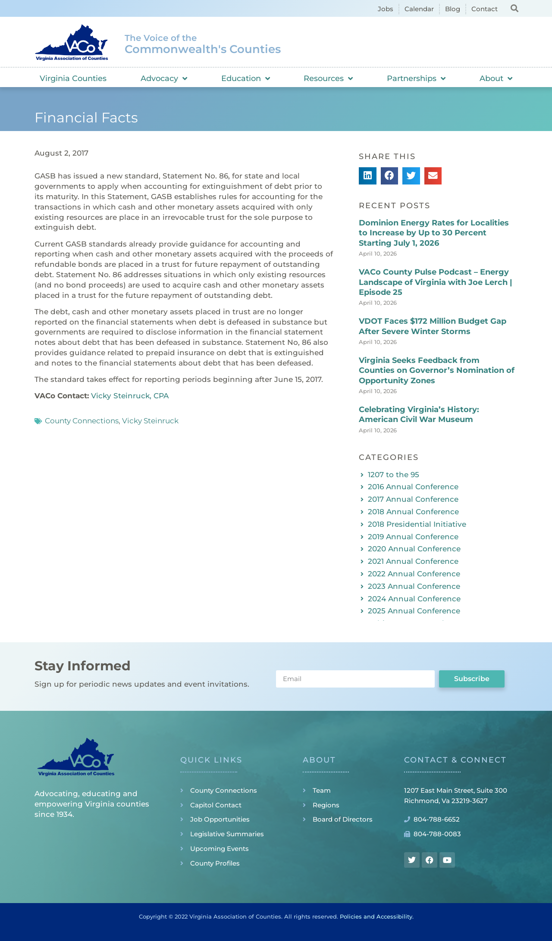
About (496, 78)
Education (245, 78)
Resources (328, 78)
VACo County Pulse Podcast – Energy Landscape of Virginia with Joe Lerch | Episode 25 (435, 282)
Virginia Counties (73, 78)
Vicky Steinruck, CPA (130, 395)
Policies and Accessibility (376, 916)
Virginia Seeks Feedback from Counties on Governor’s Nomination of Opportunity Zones (436, 370)
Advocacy (164, 78)
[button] (514, 8)
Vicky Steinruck (150, 420)
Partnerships (416, 78)
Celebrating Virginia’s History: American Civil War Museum (419, 414)
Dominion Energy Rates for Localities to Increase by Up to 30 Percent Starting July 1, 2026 (434, 233)
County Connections (82, 420)
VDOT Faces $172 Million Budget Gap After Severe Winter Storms (432, 326)
